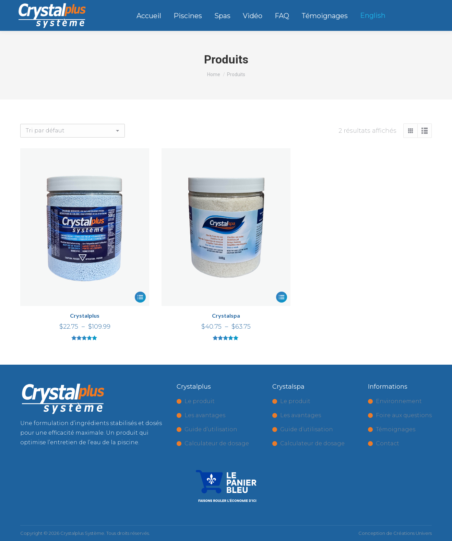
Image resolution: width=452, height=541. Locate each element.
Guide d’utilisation (211, 429)
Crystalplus (84, 315)
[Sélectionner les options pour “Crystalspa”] (281, 297)
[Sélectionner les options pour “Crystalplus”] (140, 297)
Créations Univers (412, 533)
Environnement (399, 401)
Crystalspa (226, 315)
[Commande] (72, 131)
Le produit (200, 401)
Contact (387, 443)
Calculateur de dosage (217, 443)
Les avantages (205, 415)
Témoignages (395, 429)
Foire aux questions (404, 415)
